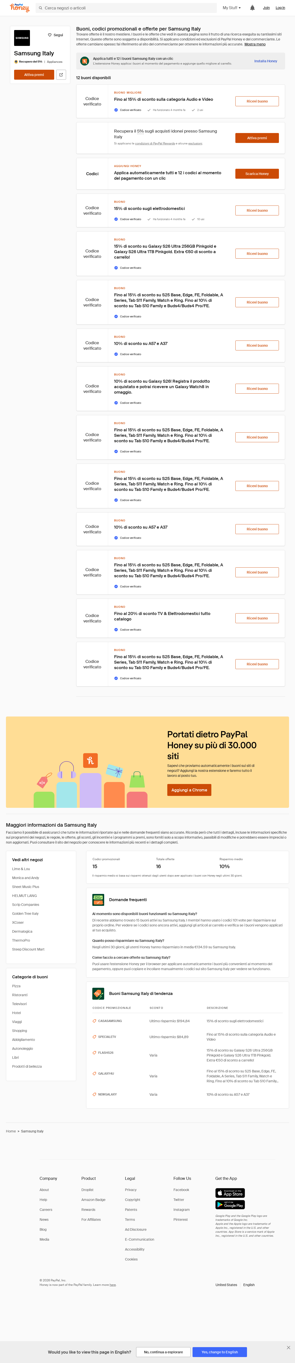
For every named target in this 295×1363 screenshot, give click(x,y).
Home (11, 1131)
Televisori (19, 1004)
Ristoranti (19, 995)
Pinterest (180, 1219)
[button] (235, 1284)
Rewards (88, 1209)
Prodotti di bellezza (27, 1066)
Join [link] (266, 7)
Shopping (19, 1030)
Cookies (131, 1259)
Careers (46, 1209)
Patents (131, 1209)
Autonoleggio (22, 1048)
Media (44, 1239)
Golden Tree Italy (25, 913)
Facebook (181, 1190)
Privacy (131, 1190)
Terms (130, 1219)
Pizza (16, 986)
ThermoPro (21, 940)
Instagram (181, 1209)
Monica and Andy (25, 878)
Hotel (16, 1013)
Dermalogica (22, 931)
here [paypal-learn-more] (113, 1285)
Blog (43, 1229)
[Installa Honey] (265, 61)
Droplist (87, 1190)
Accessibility (135, 1249)
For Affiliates (91, 1219)
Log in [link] (280, 7)
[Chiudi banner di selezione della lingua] (288, 1347)
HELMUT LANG (24, 895)
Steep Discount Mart (28, 949)
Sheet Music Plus (25, 887)
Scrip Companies (25, 904)
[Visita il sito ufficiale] (61, 75)
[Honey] (20, 8)
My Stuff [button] (232, 7)
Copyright (132, 1199)
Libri (15, 1057)
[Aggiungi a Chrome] (189, 790)
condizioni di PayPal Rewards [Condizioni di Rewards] (155, 143)
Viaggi (17, 1022)
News (44, 1219)
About (44, 1190)
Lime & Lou (21, 869)
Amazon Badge (93, 1199)
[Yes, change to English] (220, 1352)
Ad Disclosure (136, 1229)
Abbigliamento (23, 1039)
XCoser (18, 922)
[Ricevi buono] (257, 101)
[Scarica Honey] (257, 174)
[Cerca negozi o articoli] (126, 8)
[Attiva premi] (34, 75)
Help (43, 1199)
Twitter (178, 1199)
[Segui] (55, 35)
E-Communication (139, 1239)
